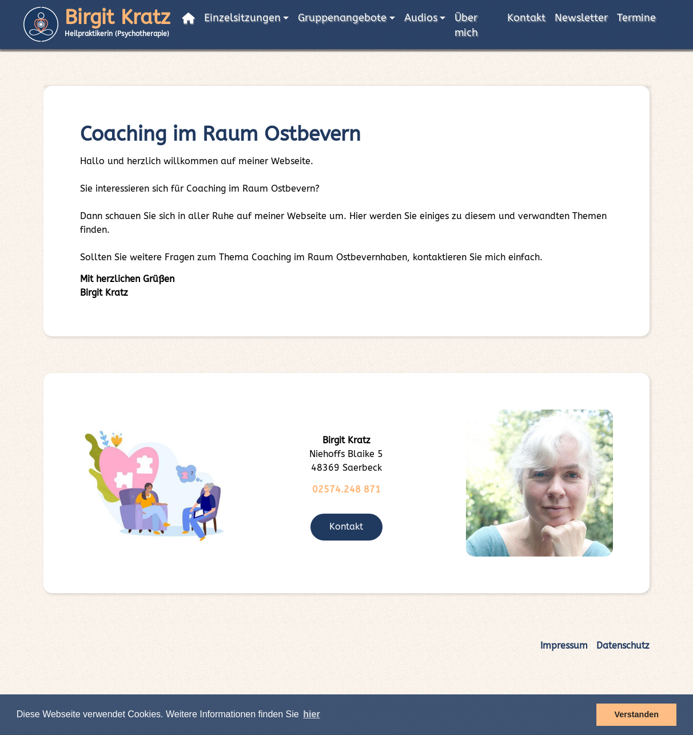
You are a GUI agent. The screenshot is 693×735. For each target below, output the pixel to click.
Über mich (466, 25)
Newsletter (581, 18)
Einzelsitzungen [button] (242, 18)
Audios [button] (420, 18)
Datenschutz (623, 645)
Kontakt (526, 18)
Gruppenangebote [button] (342, 18)
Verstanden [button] (636, 714)
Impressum (564, 645)
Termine (636, 18)
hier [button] (311, 714)
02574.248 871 (346, 489)
